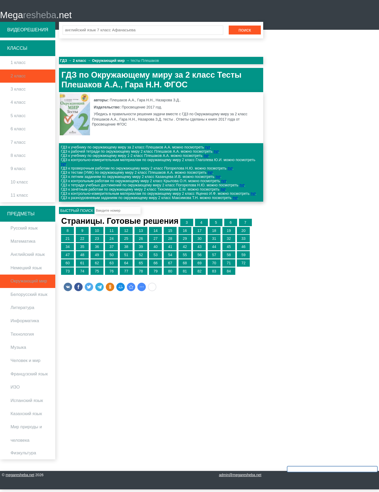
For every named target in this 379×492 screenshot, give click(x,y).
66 (155, 265)
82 (199, 273)
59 (243, 257)
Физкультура (23, 455)
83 (214, 273)
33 (243, 241)
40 (155, 249)
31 (214, 241)
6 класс (18, 131)
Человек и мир (26, 363)
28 (170, 241)
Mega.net (36, 16)
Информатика (25, 323)
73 (68, 273)
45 (229, 249)
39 (141, 249)
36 (97, 249)
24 (111, 241)
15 (170, 233)
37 (111, 249)
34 (68, 249)
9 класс (18, 171)
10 (97, 233)
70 (214, 265)
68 (185, 265)
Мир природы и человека (26, 436)
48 (82, 257)
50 (111, 257)
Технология (22, 336)
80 (170, 273)
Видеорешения (27, 32)
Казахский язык (26, 416)
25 (126, 241)
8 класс (18, 157)
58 (229, 257)
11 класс (19, 197)
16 (185, 233)
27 (155, 241)
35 (82, 249)
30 (199, 241)
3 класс (18, 91)
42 (185, 249)
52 (141, 257)
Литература (22, 309)
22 (82, 241)
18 (214, 233)
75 (97, 273)
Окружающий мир (29, 283)
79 (155, 273)
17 (199, 233)
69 (199, 265)
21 (68, 241)
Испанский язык (27, 402)
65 (141, 265)
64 (126, 265)
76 (111, 273)
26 (141, 241)
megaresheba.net (20, 477)
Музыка (18, 349)
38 (126, 249)
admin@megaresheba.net (240, 477)
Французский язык (29, 376)
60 (68, 265)
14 (155, 233)
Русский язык (24, 230)
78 (141, 273)
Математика (23, 243)
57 (214, 257)
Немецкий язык (26, 270)
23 (97, 241)
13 (141, 233)
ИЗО (15, 389)
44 (214, 249)
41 (170, 249)
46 (243, 249)
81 (185, 273)
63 (111, 265)
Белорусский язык (29, 296)
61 (82, 265)
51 (126, 257)
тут (207, 150)
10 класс (19, 184)
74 (82, 273)
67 (170, 265)
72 (243, 265)
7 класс (18, 144)
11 (111, 233)
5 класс (18, 118)
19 (229, 233)
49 (97, 257)
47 (68, 257)
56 (199, 257)
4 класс (18, 104)
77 (126, 273)
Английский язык (28, 257)
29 (185, 241)
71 (229, 265)
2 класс (18, 78)
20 (243, 233)
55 (185, 257)
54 (170, 257)
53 (155, 257)
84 (229, 273)
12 (126, 233)
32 (229, 241)
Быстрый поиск (76, 213)
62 (97, 265)
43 (199, 249)
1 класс (18, 65)
